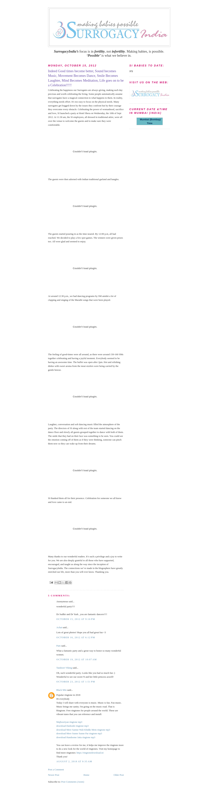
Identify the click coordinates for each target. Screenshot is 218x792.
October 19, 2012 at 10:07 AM (76, 659)
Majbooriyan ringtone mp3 (69, 722)
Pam (58, 645)
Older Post (119, 774)
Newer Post (53, 774)
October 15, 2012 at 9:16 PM (75, 619)
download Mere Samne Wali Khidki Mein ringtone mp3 (83, 729)
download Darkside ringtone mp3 (72, 725)
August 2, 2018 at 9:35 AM (74, 761)
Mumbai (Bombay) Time (150, 121)
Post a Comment (56, 769)
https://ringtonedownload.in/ (90, 752)
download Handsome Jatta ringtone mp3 (75, 737)
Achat (59, 627)
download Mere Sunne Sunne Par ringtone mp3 (79, 733)
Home (86, 774)
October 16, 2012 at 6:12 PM (75, 637)
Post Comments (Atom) (72, 781)
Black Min (61, 690)
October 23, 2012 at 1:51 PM (75, 681)
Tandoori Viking (64, 667)
